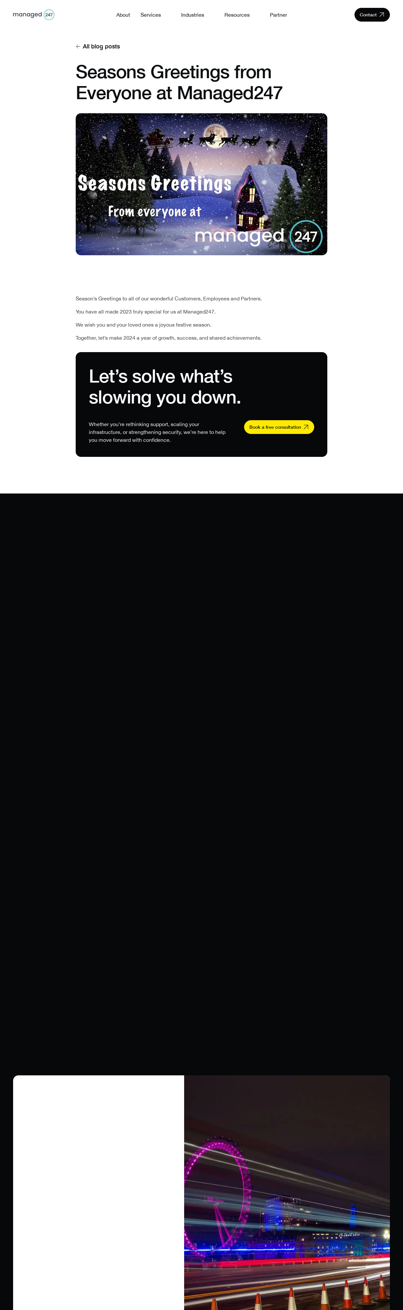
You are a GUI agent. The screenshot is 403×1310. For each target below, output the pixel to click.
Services (151, 15)
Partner (278, 15)
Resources (237, 15)
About (123, 15)
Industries (192, 15)
